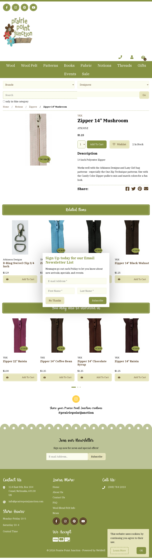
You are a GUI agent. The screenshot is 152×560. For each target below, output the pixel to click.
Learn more (119, 550)
